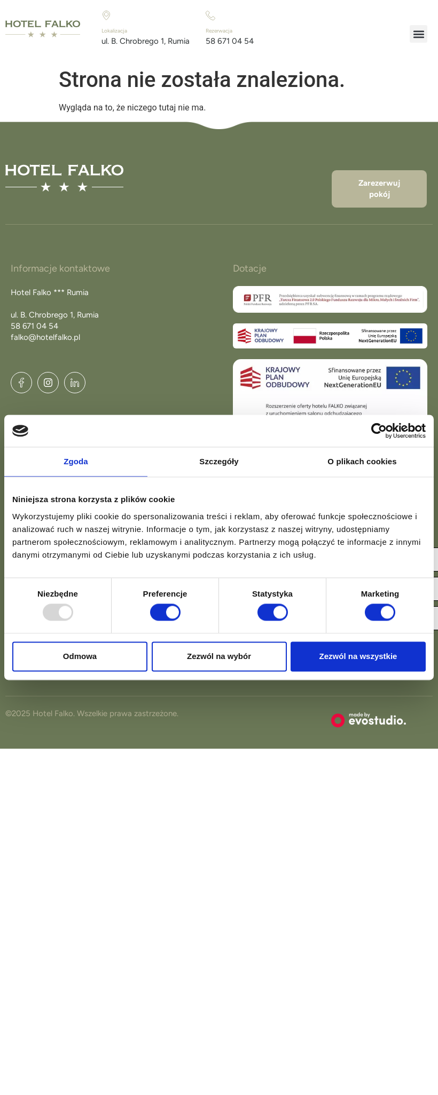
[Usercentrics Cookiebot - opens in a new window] (379, 431)
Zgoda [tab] (76, 461)
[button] (418, 34)
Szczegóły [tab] (218, 461)
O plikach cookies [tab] (361, 461)
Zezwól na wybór (219, 656)
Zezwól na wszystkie (358, 656)
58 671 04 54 (230, 41)
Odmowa (80, 656)
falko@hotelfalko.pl (45, 337)
